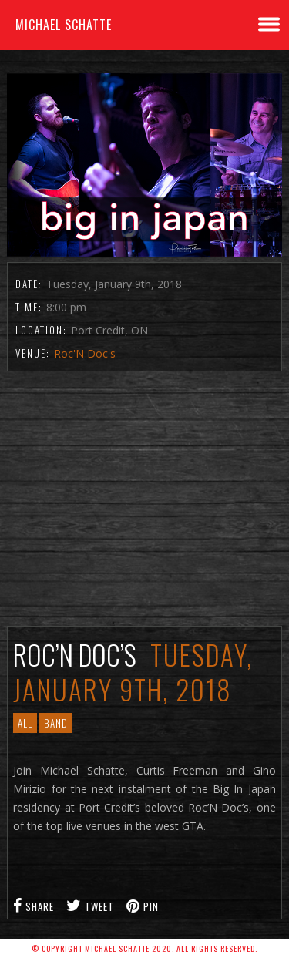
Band (56, 723)
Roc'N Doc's (85, 353)
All (25, 723)
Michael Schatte (63, 24)
